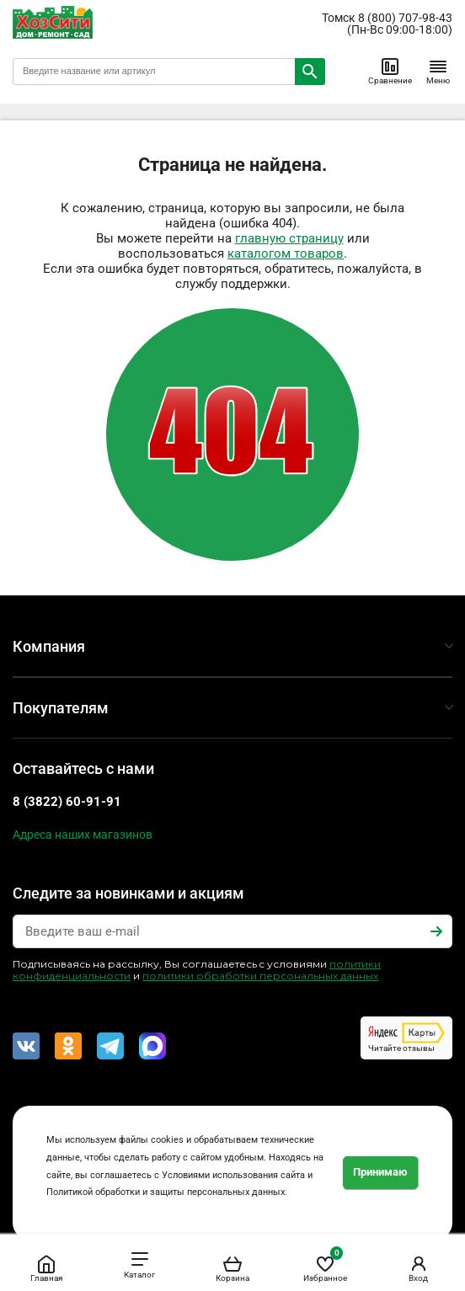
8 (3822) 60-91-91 (67, 801)
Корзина (232, 1268)
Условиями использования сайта (233, 1175)
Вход (419, 1268)
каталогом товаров (285, 253)
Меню (438, 70)
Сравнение (390, 70)
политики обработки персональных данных (260, 975)
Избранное (325, 1265)
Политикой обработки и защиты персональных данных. (166, 1192)
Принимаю (380, 1172)
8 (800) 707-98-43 (405, 17)
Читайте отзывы (406, 1037)
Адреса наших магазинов (82, 834)
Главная (46, 1268)
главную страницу (289, 238)
